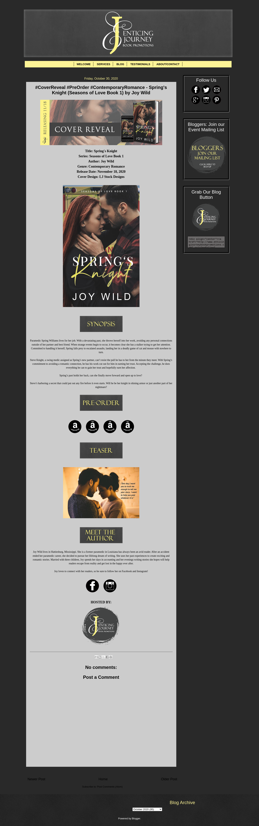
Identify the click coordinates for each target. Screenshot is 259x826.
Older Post (169, 779)
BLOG (120, 64)
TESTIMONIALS (140, 64)
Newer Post (36, 779)
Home (103, 779)
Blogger (136, 818)
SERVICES (103, 64)
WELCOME (84, 64)
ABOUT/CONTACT (168, 64)
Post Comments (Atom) (110, 786)
